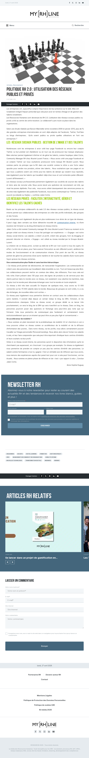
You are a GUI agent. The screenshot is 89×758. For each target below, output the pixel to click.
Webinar (56, 460)
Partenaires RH (34, 675)
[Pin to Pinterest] (30, 104)
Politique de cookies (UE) (44, 705)
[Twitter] (72, 3)
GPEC (8, 457)
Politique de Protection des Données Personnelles (45, 700)
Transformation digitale (33, 460)
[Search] (77, 25)
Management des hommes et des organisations (27, 457)
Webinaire (48, 460)
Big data (20, 453)
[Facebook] (69, 3)
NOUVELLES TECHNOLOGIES (14, 460)
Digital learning (31, 453)
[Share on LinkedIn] (34, 104)
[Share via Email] (38, 104)
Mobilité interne (51, 457)
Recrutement (18, 85)
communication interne (66, 223)
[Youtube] (83, 3)
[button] (7, 562)
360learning (10, 453)
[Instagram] (76, 3)
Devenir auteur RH (53, 675)
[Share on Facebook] (22, 104)
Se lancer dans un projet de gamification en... (31, 557)
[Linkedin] (79, 3)
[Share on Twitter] (26, 104)
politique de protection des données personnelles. (58, 416)
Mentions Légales (44, 696)
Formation (43, 453)
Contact (44, 679)
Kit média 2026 (45, 710)
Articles (9, 85)
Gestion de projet (55, 453)
